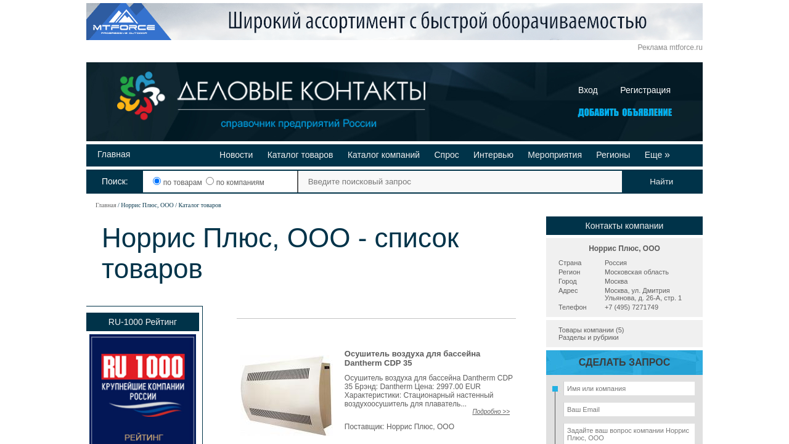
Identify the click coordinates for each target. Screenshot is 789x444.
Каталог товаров (300, 155)
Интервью (493, 155)
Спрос (446, 155)
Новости (236, 155)
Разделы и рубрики (588, 337)
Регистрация (645, 90)
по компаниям (235, 182)
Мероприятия (555, 155)
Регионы (613, 155)
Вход (588, 90)
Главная (113, 154)
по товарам (178, 182)
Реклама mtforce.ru (670, 47)
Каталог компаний (384, 155)
